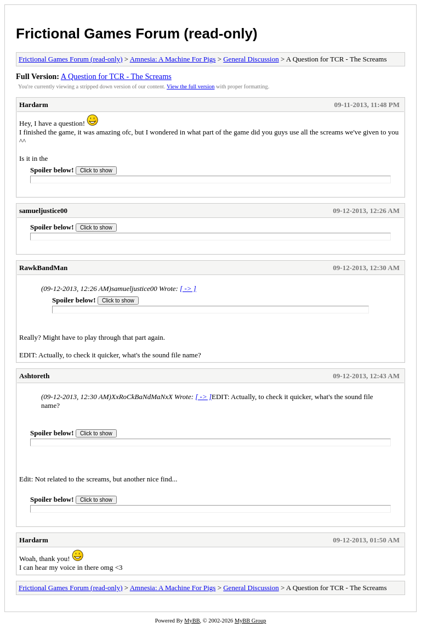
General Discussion (250, 59)
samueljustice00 (43, 210)
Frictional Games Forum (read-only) (137, 33)
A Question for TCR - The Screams (116, 76)
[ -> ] (188, 288)
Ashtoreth (34, 376)
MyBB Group (250, 621)
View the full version (190, 86)
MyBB (192, 621)
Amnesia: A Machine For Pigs (173, 59)
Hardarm (33, 104)
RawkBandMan (43, 267)
